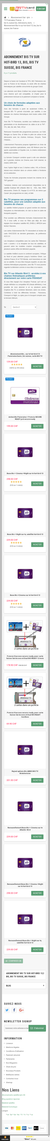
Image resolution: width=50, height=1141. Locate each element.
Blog (8, 985)
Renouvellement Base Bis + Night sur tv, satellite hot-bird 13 (25, 942)
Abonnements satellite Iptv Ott (13, 1095)
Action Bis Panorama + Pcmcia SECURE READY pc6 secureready (25, 418)
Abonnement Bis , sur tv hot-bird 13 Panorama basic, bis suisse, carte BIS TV (25, 355)
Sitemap (9, 1082)
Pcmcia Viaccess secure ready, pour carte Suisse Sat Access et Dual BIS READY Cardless (25, 715)
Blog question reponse (11, 1099)
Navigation (5, 8)
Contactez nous (12, 1079)
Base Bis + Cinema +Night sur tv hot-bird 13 (25, 473)
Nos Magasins (11, 1063)
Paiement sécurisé (13, 1055)
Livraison (9, 1043)
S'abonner (37, 1028)
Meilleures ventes (12, 1075)
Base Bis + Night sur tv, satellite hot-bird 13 (25, 534)
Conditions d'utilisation (15, 1051)
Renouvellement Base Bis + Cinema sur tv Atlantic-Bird (25, 829)
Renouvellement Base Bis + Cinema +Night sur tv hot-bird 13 (25, 885)
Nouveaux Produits (13, 1071)
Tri (5, 307)
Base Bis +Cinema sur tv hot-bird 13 (25, 595)
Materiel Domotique (9, 1107)
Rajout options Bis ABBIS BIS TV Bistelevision (25, 772)
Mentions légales (12, 1047)
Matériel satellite (8, 1103)
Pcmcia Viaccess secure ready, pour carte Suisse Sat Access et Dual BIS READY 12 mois (25, 657)
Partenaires (10, 1059)
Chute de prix (11, 1067)
